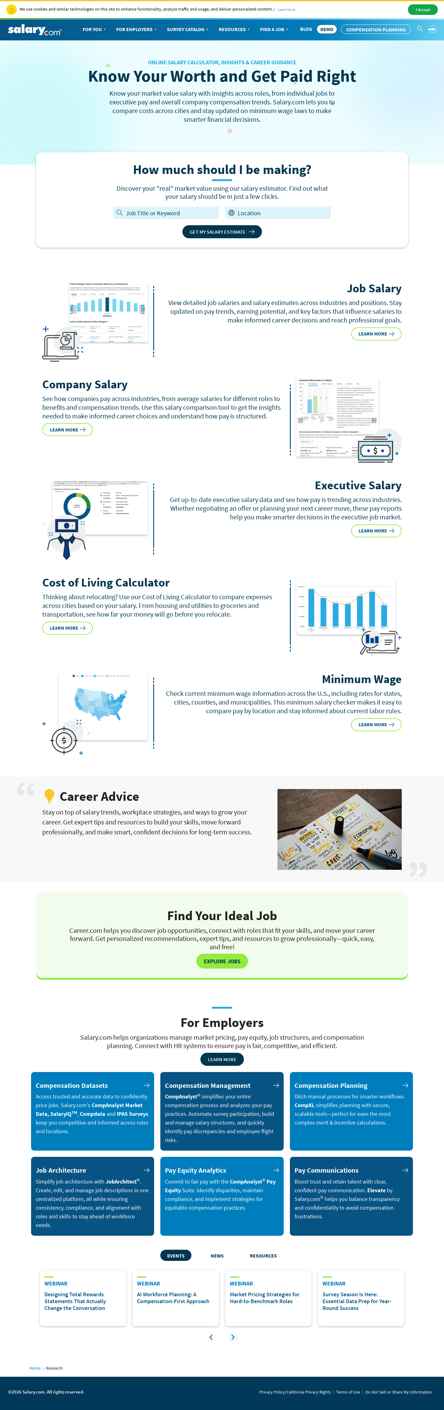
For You (95, 29)
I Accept (423, 9)
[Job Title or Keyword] (171, 213)
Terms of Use (348, 1392)
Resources (235, 29)
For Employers (137, 29)
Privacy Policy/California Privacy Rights (295, 1392)
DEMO (326, 29)
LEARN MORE (376, 334)
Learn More (286, 9)
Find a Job (274, 29)
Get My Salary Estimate (222, 232)
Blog (306, 29)
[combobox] (283, 213)
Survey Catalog (188, 29)
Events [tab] (176, 1256)
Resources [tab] (263, 1256)
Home (35, 1368)
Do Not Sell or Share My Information (398, 1392)
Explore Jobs (222, 961)
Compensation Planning (376, 29)
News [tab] (217, 1256)
